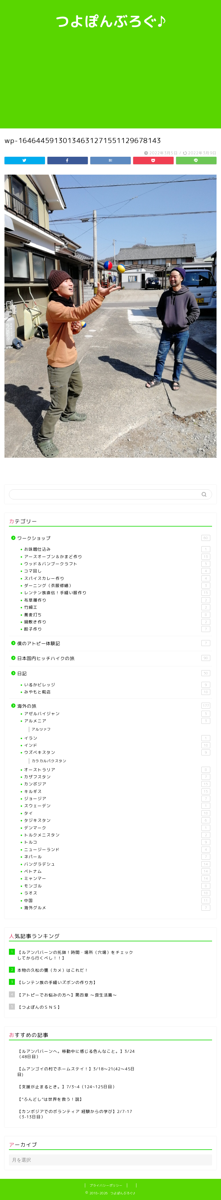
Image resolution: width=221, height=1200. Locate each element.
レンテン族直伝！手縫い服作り (117, 593)
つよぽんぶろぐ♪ (110, 21)
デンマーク (117, 828)
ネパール (117, 857)
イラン (117, 738)
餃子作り (117, 629)
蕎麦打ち (117, 615)
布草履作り (117, 600)
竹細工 (117, 607)
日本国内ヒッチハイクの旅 (113, 658)
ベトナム (117, 871)
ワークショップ (113, 538)
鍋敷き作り (117, 622)
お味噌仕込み (117, 549)
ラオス (117, 893)
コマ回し (117, 571)
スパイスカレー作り (117, 578)
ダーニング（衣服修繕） (117, 586)
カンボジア (117, 784)
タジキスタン (117, 820)
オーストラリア (117, 770)
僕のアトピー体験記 (113, 643)
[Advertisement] (110, 83)
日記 (113, 673)
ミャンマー (117, 878)
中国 (117, 901)
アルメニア (117, 721)
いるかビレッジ (117, 685)
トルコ (117, 842)
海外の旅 (113, 706)
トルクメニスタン (117, 835)
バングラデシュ (117, 864)
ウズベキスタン (117, 752)
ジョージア (117, 799)
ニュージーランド (117, 850)
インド (117, 745)
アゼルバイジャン (117, 714)
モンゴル (117, 886)
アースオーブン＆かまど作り (117, 557)
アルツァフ (41, 729)
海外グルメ (117, 908)
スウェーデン (117, 806)
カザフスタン (117, 777)
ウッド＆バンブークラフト (117, 564)
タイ (117, 813)
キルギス (117, 791)
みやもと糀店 (117, 692)
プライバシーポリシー (106, 1185)
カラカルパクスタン (49, 760)
